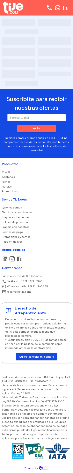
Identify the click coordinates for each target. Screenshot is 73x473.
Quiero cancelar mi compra (36, 356)
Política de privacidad (16, 222)
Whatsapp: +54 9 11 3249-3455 (25, 286)
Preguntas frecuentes (15, 217)
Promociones (10, 191)
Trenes (6, 181)
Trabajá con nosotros (15, 227)
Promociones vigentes (16, 237)
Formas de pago (12, 232)
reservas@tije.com (16, 292)
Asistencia (8, 177)
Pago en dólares (12, 241)
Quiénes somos (12, 207)
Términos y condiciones (17, 212)
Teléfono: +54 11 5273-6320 (22, 281)
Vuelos (6, 172)
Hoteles (7, 186)
